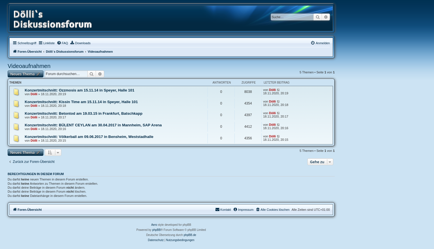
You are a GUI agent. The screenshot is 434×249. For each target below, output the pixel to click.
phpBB (156, 229)
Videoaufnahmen (29, 66)
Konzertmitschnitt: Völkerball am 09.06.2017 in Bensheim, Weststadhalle (89, 137)
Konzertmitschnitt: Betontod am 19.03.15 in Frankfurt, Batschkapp (83, 113)
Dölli (34, 94)
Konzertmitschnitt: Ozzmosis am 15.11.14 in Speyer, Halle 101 (79, 90)
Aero (154, 224)
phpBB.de (190, 235)
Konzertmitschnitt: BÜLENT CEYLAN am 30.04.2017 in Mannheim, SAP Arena (93, 125)
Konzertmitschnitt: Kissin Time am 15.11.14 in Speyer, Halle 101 (81, 102)
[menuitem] (62, 43)
